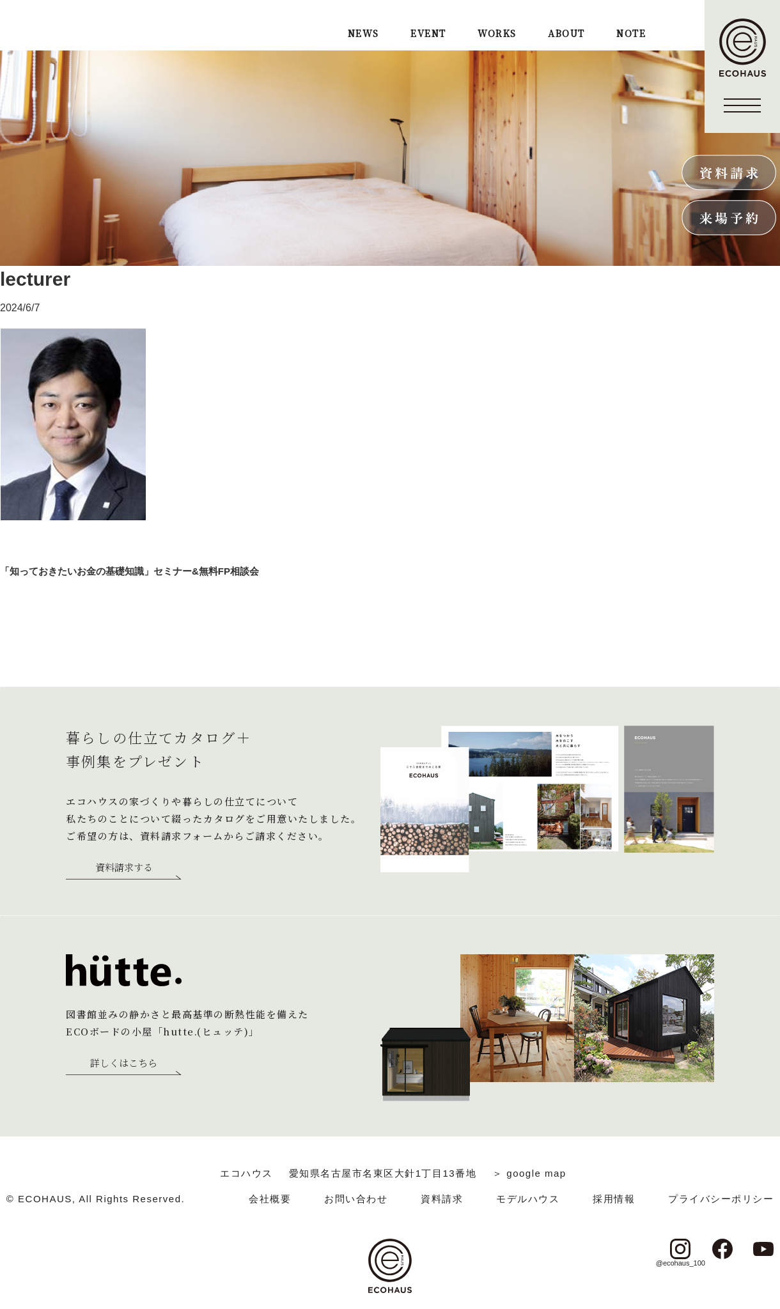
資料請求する (124, 868)
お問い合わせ (355, 1198)
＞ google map (529, 1173)
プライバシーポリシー (721, 1198)
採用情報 (614, 1198)
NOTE (631, 34)
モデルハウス (527, 1198)
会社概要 (270, 1198)
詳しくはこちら (123, 1063)
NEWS (363, 34)
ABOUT (566, 34)
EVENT (428, 34)
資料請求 (442, 1198)
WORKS (497, 34)
